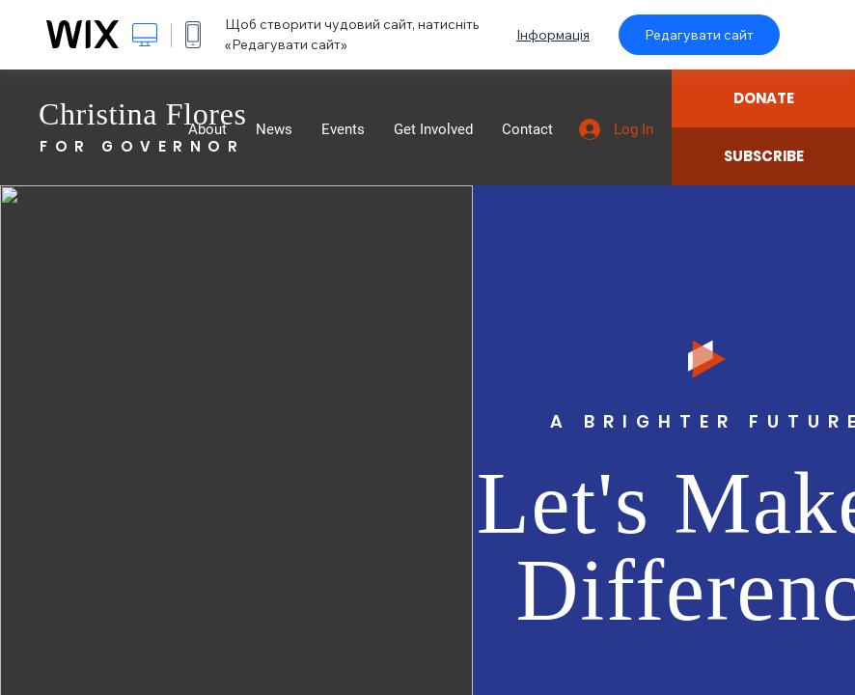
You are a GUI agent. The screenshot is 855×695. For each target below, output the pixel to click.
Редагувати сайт (699, 34)
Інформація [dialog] (553, 34)
